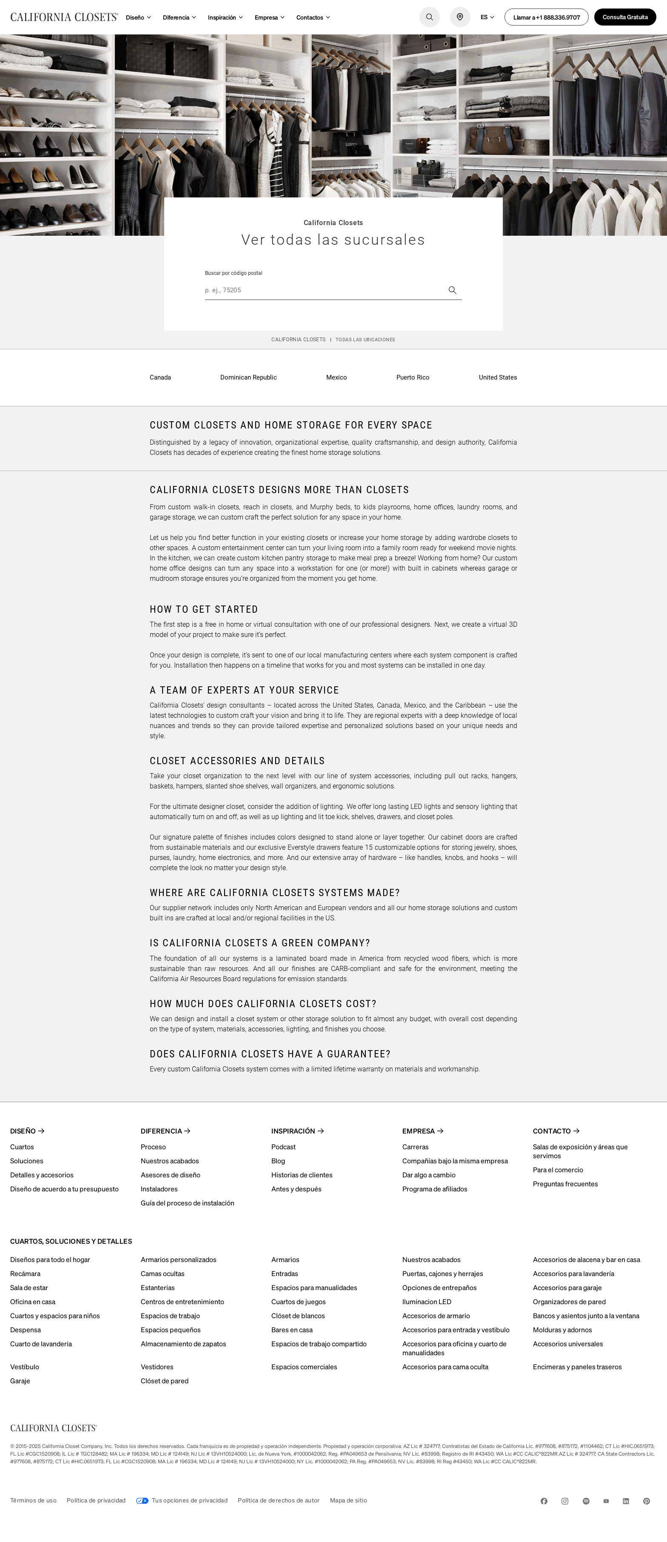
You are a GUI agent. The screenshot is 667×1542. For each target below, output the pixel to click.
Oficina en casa (32, 1301)
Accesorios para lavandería (573, 1273)
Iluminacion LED (426, 1301)
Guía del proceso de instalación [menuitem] (187, 1202)
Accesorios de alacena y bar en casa (586, 1259)
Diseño (135, 17)
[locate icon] (460, 17)
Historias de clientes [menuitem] (302, 1174)
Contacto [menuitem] (552, 1130)
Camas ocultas (163, 1273)
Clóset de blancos (298, 1315)
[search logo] (429, 17)
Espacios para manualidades (314, 1287)
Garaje (20, 1380)
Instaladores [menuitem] (159, 1188)
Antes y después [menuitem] (296, 1188)
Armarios (285, 1259)
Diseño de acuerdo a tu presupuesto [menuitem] (64, 1188)
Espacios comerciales (304, 1366)
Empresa (266, 17)
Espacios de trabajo (170, 1315)
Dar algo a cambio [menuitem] (429, 1174)
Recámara (25, 1273)
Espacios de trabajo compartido (319, 1343)
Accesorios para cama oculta (445, 1366)
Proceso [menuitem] (153, 1146)
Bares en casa (292, 1329)
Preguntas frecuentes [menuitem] (565, 1183)
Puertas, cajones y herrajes (442, 1273)
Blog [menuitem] (278, 1160)
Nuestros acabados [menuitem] (170, 1160)
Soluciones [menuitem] (26, 1160)
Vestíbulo (24, 1366)
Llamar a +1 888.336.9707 (546, 17)
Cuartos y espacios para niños (55, 1315)
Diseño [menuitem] (23, 1130)
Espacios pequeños (171, 1329)
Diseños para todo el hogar (50, 1259)
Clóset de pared (164, 1380)
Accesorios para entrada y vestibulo (456, 1329)
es (484, 16)
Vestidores (157, 1366)
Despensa (25, 1329)
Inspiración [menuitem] (293, 1130)
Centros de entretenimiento (182, 1301)
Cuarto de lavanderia (41, 1343)
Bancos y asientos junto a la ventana (586, 1315)
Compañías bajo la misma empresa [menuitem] (455, 1160)
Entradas (284, 1273)
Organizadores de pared (569, 1301)
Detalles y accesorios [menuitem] (42, 1174)
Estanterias (158, 1287)
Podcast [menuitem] (283, 1146)
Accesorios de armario (436, 1315)
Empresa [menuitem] (418, 1130)
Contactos (309, 17)
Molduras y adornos (562, 1329)
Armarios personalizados (179, 1259)
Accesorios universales (568, 1343)
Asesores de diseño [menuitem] (170, 1174)
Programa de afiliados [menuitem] (434, 1188)
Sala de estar (29, 1287)
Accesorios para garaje (567, 1287)
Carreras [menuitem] (415, 1146)
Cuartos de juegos (298, 1301)
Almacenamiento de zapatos (183, 1343)
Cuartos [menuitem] (22, 1146)
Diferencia (176, 17)
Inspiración (222, 17)
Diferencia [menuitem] (161, 1130)
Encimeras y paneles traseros (577, 1366)
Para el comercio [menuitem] (558, 1169)
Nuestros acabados (431, 1259)
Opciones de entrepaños (439, 1287)
